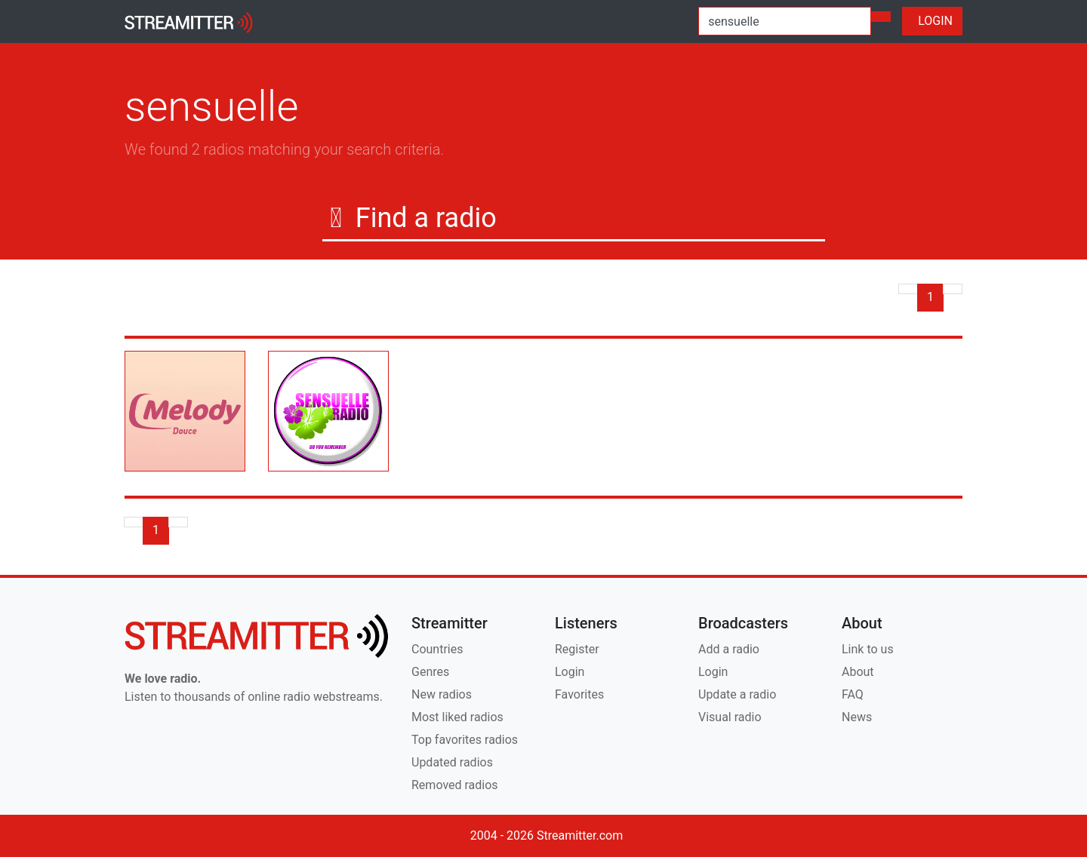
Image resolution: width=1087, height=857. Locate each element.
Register (577, 649)
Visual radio (730, 717)
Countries (437, 649)
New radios (441, 694)
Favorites (579, 694)
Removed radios (454, 785)
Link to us (868, 649)
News (857, 717)
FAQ (853, 694)
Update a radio (737, 694)
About (858, 672)
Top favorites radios (464, 740)
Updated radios (452, 762)
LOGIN (932, 21)
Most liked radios (457, 717)
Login (569, 672)
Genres (430, 672)
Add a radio (728, 649)
